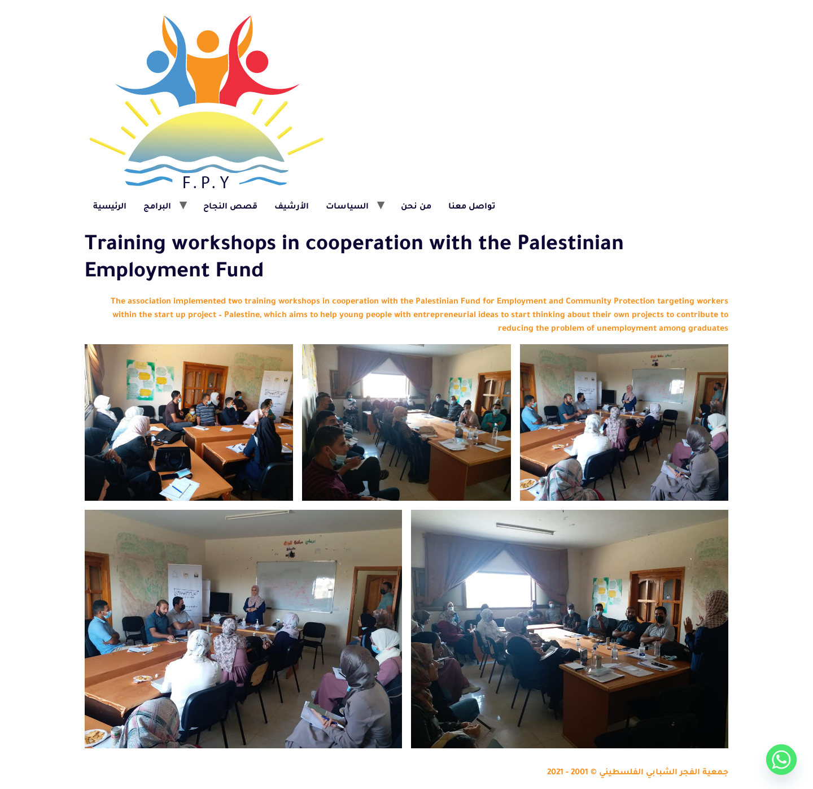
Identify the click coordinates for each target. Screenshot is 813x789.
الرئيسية (109, 207)
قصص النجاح (230, 207)
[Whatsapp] (781, 759)
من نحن (416, 207)
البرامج (157, 207)
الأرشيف (291, 207)
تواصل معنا (472, 207)
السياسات (347, 207)
